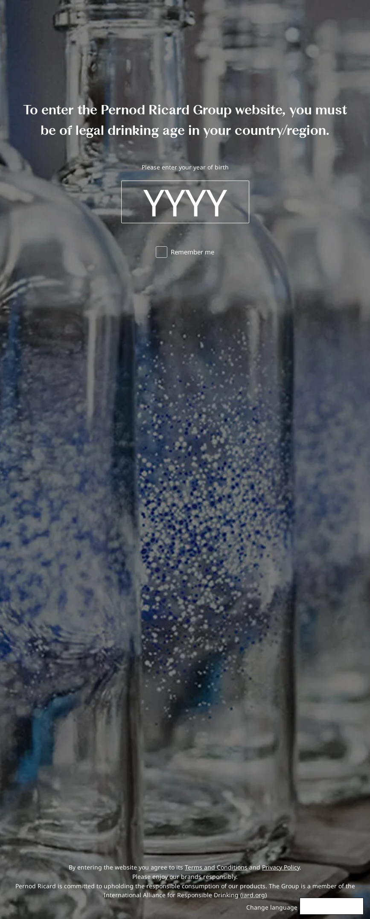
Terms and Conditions (216, 867)
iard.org (253, 895)
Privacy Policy (281, 867)
